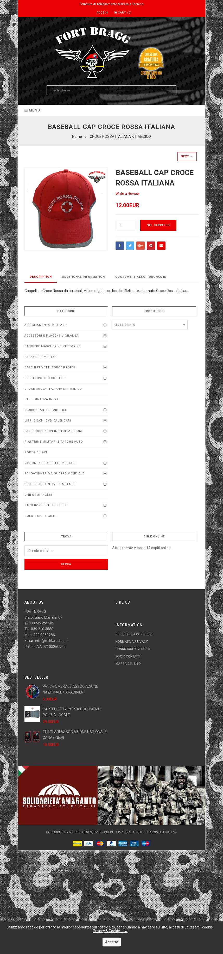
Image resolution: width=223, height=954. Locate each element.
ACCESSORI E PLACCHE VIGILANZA (51, 335)
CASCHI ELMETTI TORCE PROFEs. (50, 367)
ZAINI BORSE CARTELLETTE (45, 505)
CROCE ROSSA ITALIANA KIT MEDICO (53, 389)
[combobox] (149, 325)
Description (41, 276)
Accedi (102, 12)
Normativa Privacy (132, 641)
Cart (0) (123, 12)
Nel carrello (158, 225)
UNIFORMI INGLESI (39, 495)
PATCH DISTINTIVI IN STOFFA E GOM (53, 431)
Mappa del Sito (128, 664)
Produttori (154, 311)
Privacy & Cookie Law (110, 931)
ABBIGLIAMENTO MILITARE (45, 325)
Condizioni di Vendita (133, 649)
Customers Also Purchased (141, 276)
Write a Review (128, 193)
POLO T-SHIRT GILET (40, 516)
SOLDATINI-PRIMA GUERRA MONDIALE (54, 473)
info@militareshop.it (51, 641)
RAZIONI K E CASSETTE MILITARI (50, 463)
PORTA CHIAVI (35, 452)
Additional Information (83, 276)
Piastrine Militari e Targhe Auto (53, 441)
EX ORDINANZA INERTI (42, 399)
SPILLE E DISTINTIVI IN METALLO (50, 484)
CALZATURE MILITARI (41, 357)
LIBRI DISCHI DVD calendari (47, 420)
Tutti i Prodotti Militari (157, 832)
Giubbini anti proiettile (45, 410)
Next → (187, 156)
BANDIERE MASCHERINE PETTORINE (52, 346)
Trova (66, 536)
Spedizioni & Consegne (134, 634)
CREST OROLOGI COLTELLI (45, 378)
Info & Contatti (128, 656)
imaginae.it (127, 832)
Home (77, 136)
